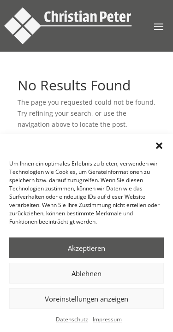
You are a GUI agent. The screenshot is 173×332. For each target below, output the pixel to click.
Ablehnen (86, 273)
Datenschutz (72, 319)
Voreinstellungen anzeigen (86, 298)
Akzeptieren (86, 248)
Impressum (107, 319)
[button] (159, 145)
